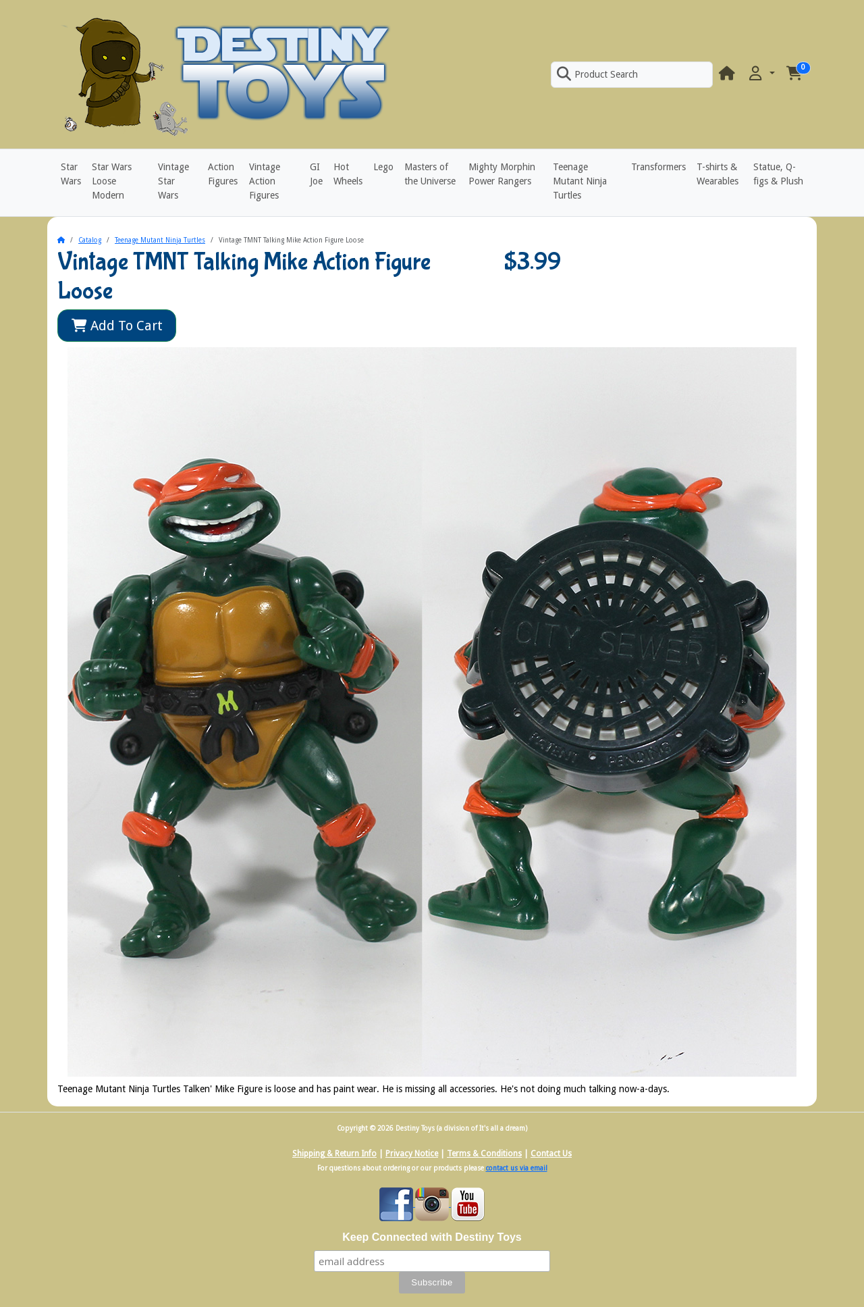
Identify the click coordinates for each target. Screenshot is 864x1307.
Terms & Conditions (484, 1153)
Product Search (597, 74)
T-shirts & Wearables (717, 173)
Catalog (89, 240)
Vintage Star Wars (173, 181)
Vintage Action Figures (264, 181)
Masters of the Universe (430, 173)
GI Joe (316, 173)
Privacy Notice (411, 1153)
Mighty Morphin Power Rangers (501, 173)
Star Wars (71, 173)
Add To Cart (117, 325)
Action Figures (223, 173)
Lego (383, 166)
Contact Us (551, 1153)
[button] (760, 73)
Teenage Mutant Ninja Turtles (580, 181)
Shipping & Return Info (334, 1153)
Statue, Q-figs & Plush (778, 173)
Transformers (658, 166)
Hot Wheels (347, 173)
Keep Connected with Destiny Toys (432, 1237)
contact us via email (516, 1168)
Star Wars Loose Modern (112, 181)
